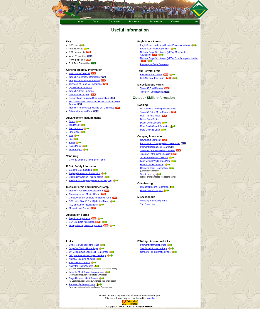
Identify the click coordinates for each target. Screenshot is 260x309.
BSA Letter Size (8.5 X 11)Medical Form (88, 201)
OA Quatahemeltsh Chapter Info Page (87, 255)
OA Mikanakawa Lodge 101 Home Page (88, 252)
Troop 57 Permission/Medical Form (86, 190)
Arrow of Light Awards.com (82, 284)
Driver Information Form (84, 111)
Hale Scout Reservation (151, 164)
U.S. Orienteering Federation (154, 187)
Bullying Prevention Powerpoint (84, 173)
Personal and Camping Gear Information (89, 98)
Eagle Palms (75, 146)
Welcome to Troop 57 (79, 73)
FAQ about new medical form (83, 204)
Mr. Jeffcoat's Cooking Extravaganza (158, 108)
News (80, 21)
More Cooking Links (150, 129)
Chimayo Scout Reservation (154, 168)
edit (196, 21)
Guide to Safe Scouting (80, 170)
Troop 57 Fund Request (151, 88)
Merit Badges (75, 149)
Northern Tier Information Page (155, 252)
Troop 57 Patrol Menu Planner (155, 112)
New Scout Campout (79, 94)
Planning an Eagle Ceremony (154, 64)
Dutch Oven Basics (149, 119)
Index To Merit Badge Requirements (86, 272)
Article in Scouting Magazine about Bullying (90, 180)
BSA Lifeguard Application (81, 222)
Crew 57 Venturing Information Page (87, 159)
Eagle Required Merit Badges (83, 278)
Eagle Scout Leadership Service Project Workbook (165, 45)
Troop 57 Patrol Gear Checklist (155, 154)
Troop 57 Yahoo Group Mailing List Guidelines (91, 107)
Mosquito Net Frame (79, 208)
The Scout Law (147, 204)
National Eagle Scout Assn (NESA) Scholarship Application (169, 58)
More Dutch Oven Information (154, 126)
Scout (72, 121)
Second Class (76, 128)
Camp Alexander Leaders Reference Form (90, 197)
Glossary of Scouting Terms (153, 200)
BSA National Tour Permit (152, 78)
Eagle (72, 142)
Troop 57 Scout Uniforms (81, 91)
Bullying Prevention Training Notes (86, 177)
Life (70, 139)
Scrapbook (156, 21)
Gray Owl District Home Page (83, 248)
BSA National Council (79, 262)
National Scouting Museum (82, 259)
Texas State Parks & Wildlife (154, 157)
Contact (176, 21)
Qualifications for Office (80, 87)
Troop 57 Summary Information (84, 77)
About (95, 21)
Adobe (151, 298)
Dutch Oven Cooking (150, 122)
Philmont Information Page (153, 245)
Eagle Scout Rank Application (154, 48)
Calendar (114, 21)
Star (71, 135)
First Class (74, 132)
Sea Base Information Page (153, 248)
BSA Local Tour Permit (151, 74)
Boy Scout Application (79, 218)
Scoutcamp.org (147, 174)
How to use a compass (151, 190)
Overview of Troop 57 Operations (85, 84)
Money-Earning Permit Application (85, 225)
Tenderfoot (74, 125)
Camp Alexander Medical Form (84, 194)
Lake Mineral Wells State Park (155, 161)
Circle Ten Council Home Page (84, 245)
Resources (135, 21)
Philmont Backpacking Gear (154, 147)
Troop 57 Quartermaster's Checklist (157, 150)
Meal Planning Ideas (150, 115)
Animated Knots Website (81, 266)
